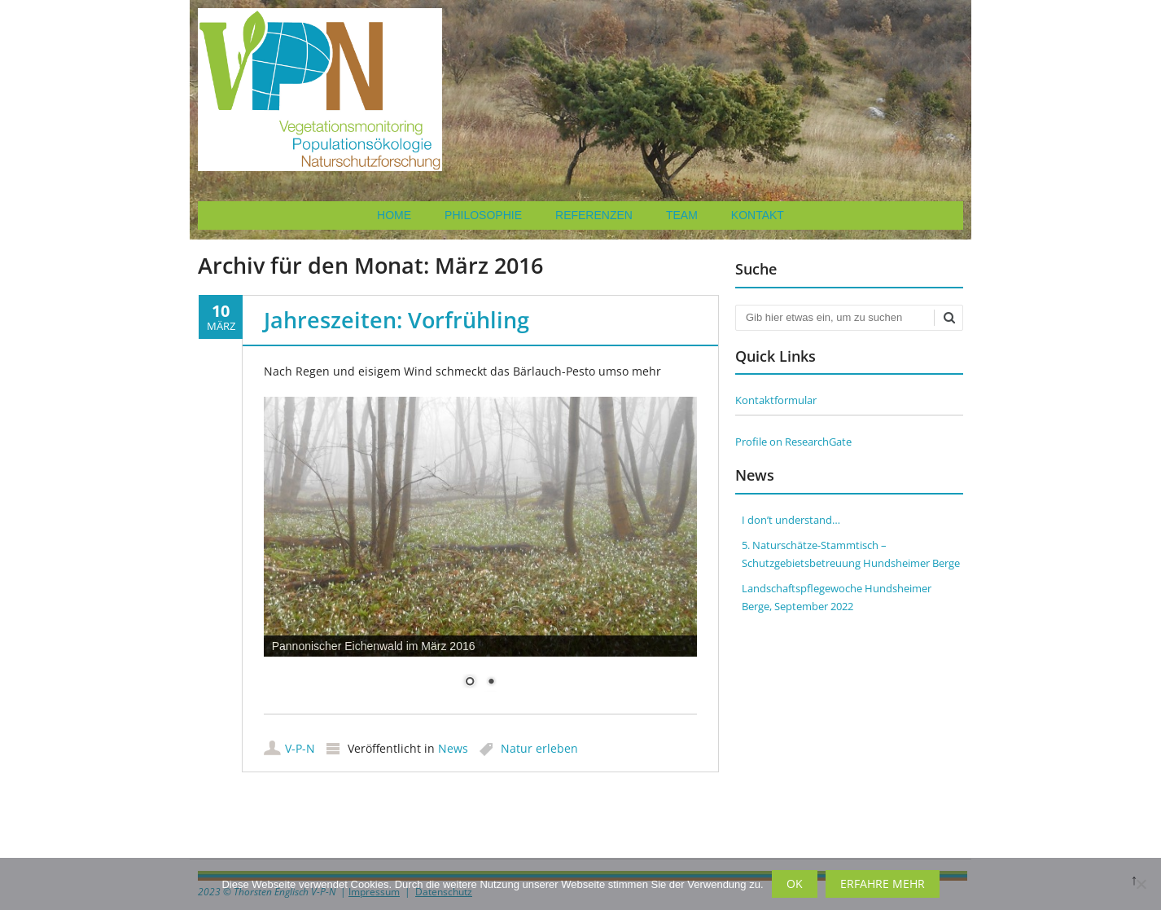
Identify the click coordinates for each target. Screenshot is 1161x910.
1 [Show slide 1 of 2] (470, 683)
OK (794, 883)
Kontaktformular (776, 400)
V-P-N (300, 748)
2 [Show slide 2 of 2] (491, 683)
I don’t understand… (791, 519)
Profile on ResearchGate (793, 441)
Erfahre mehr (882, 883)
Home (394, 215)
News (453, 748)
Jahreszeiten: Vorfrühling (396, 320)
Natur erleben (539, 748)
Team (682, 215)
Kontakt (757, 215)
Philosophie (483, 215)
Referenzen (594, 215)
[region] (481, 553)
